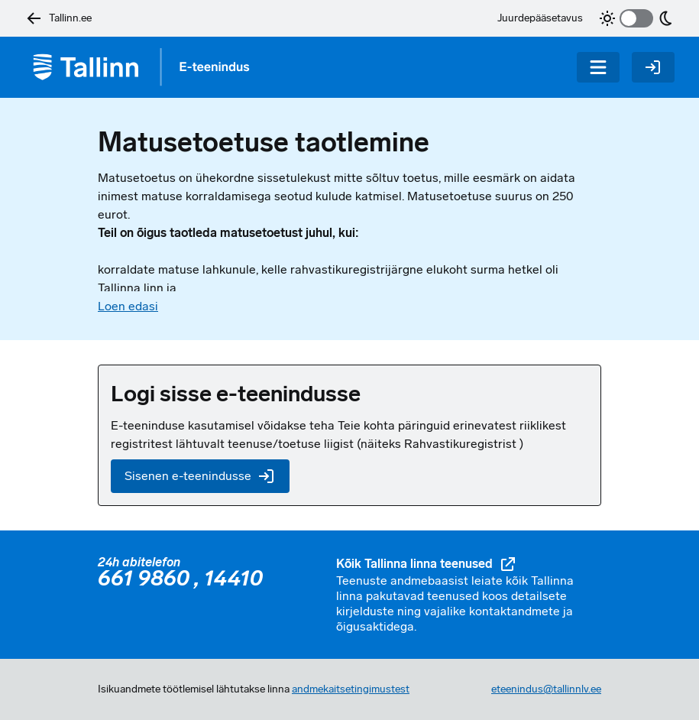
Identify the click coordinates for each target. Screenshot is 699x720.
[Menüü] (598, 67)
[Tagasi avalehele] (146, 67)
